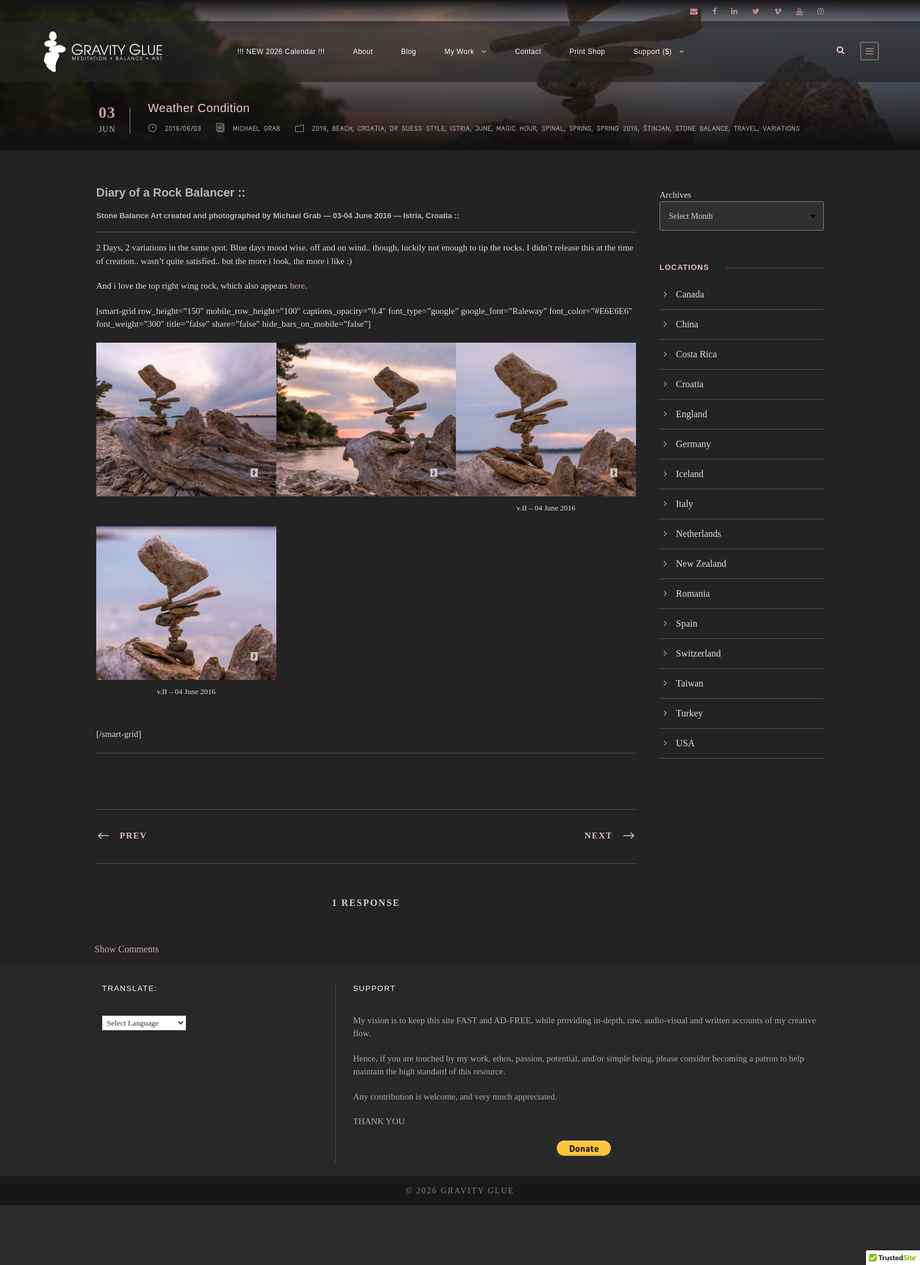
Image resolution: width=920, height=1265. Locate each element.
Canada (690, 294)
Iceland (689, 474)
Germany (693, 444)
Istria (460, 129)
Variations (781, 129)
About (363, 52)
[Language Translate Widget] (144, 1023)
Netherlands (698, 534)
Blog (409, 52)
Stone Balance (702, 129)
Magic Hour (516, 129)
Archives (675, 194)
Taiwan (689, 683)
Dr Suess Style (417, 129)
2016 (319, 129)
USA (685, 743)
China (687, 324)
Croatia (371, 129)
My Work (460, 52)
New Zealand (701, 564)
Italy (684, 504)
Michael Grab (256, 129)
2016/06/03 (183, 129)
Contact (528, 52)
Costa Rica (696, 354)
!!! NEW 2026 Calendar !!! (280, 52)
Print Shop (588, 52)
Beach (342, 129)
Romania (693, 593)
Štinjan (656, 129)
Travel (745, 129)
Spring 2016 (617, 129)
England (691, 414)
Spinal (553, 129)
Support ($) (653, 52)
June (483, 129)
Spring (580, 129)
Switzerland (698, 653)
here (297, 285)
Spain (686, 623)
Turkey (689, 713)
